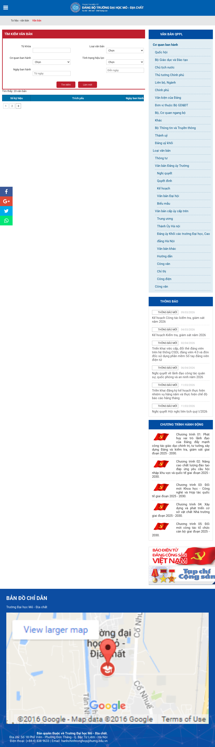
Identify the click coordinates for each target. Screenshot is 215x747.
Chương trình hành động (181, 424)
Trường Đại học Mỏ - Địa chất (26, 607)
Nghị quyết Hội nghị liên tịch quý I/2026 (179, 411)
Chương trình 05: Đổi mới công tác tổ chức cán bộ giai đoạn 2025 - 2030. (181, 529)
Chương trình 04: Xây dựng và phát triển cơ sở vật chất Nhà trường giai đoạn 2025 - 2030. (181, 510)
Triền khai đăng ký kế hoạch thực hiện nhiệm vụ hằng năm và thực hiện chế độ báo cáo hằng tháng (179, 394)
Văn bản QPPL (171, 34)
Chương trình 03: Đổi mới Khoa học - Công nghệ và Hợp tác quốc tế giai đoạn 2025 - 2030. (181, 490)
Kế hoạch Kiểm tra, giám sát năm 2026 (179, 335)
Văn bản (36, 20)
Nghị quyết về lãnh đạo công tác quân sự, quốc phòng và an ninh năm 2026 (178, 375)
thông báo (169, 301)
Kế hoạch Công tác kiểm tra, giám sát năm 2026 (178, 320)
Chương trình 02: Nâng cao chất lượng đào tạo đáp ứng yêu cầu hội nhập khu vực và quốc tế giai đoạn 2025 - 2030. (181, 469)
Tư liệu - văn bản (20, 20)
